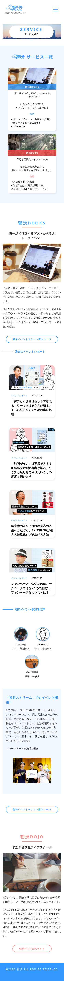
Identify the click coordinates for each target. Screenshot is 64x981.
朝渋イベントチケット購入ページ (32, 339)
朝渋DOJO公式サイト (32, 948)
